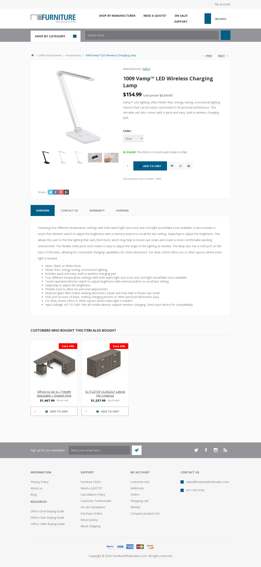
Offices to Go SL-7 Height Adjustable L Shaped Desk (54, 394)
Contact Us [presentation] (69, 210)
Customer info (139, 482)
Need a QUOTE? (91, 488)
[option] (46, 158)
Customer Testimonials (96, 501)
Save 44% (68, 346)
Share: (42, 192)
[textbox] (152, 35)
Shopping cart (139, 501)
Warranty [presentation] (97, 210)
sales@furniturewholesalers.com (207, 482)
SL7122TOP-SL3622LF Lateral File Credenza (105, 394)
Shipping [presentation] (122, 210)
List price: (151, 95)
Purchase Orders (92, 513)
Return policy (89, 520)
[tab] (43, 210)
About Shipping (90, 526)
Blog (34, 494)
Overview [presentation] (42, 210)
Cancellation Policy (93, 494)
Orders (134, 494)
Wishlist (135, 507)
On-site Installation (93, 507)
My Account (222, 4)
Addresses (137, 488)
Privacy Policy (40, 482)
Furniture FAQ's (91, 482)
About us (36, 488)
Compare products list (145, 513)
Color (127, 131)
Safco (146, 69)
